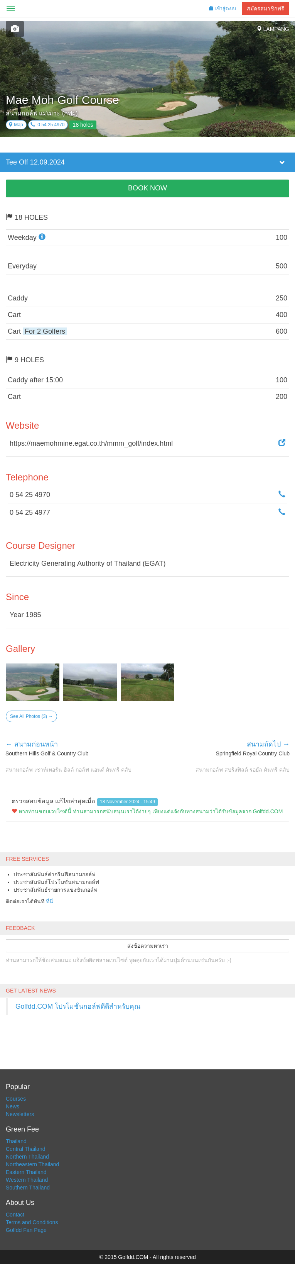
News (12, 1106)
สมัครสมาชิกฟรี (265, 8)
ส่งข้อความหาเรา (147, 946)
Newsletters (20, 1114)
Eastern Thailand (26, 1172)
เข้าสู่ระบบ (222, 8)
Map (15, 124)
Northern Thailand (27, 1157)
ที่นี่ (49, 901)
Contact (15, 1214)
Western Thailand (27, 1180)
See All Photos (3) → (31, 716)
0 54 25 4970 (47, 124)
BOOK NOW (147, 188)
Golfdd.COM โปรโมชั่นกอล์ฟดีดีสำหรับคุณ (77, 1006)
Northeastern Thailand (32, 1164)
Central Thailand (25, 1149)
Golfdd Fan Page (26, 1230)
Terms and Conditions (32, 1222)
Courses (16, 1099)
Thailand (16, 1141)
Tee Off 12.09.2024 (35, 162)
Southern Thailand (28, 1187)
